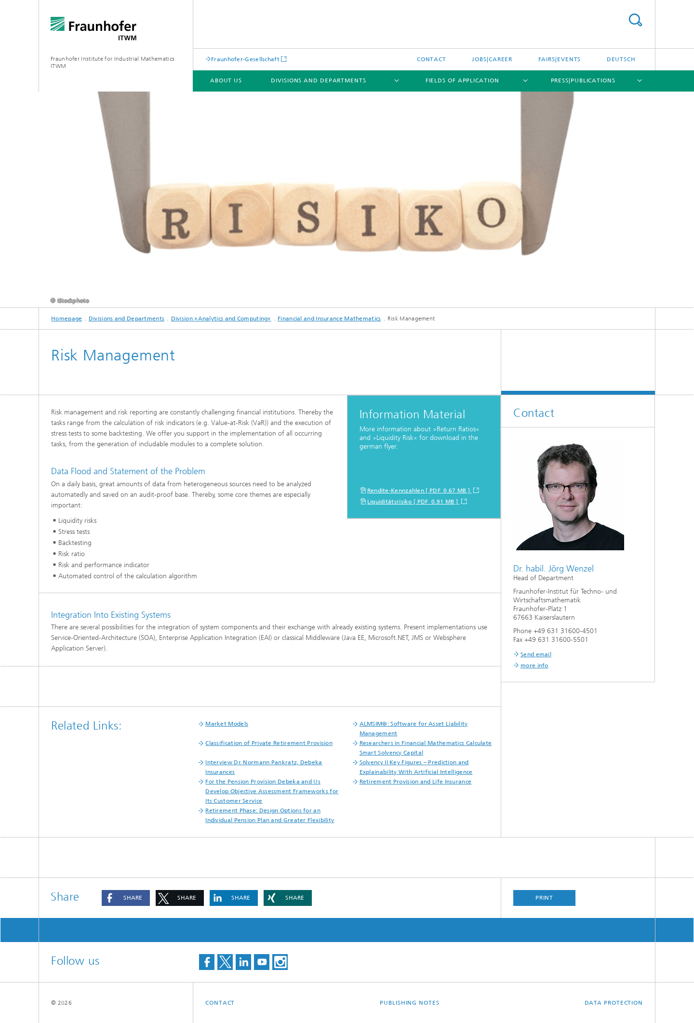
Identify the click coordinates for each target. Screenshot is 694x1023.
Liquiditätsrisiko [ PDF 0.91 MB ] (413, 501)
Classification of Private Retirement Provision (269, 743)
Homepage (66, 318)
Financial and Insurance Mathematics (329, 318)
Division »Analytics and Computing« (221, 318)
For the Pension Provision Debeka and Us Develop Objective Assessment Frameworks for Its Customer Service (271, 791)
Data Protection (614, 1002)
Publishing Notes (409, 1002)
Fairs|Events (559, 59)
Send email (535, 654)
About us (226, 80)
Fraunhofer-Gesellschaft (245, 59)
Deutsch (621, 59)
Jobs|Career (492, 59)
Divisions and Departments (318, 80)
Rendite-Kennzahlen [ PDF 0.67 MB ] (419, 490)
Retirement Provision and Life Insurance (416, 781)
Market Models (226, 723)
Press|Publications (583, 80)
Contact (431, 59)
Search (635, 20)
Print (544, 897)
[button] (126, 898)
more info (534, 665)
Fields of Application (462, 80)
